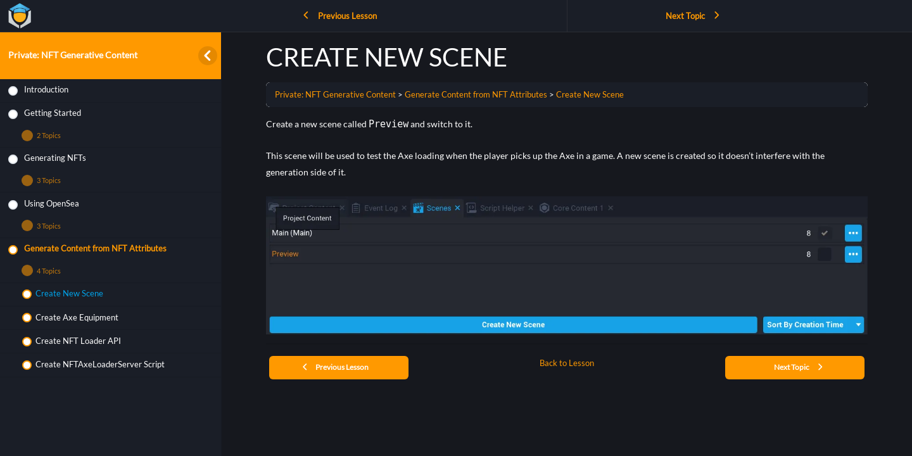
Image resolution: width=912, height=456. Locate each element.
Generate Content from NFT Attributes (476, 94)
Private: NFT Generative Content (72, 54)
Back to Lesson (567, 363)
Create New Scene (590, 94)
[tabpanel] (567, 225)
